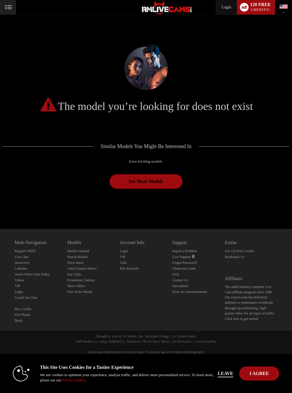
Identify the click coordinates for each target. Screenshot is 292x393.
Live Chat (22, 257)
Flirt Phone (22, 315)
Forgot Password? (184, 263)
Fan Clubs (74, 274)
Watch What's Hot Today (32, 274)
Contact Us (180, 280)
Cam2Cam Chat (26, 298)
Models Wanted (78, 251)
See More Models (146, 181)
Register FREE (25, 251)
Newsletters (180, 286)
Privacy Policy (73, 380)
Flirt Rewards (129, 268)
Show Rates (75, 263)
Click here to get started (241, 319)
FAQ (175, 274)
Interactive (22, 263)
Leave (225, 373)
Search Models (77, 257)
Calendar (21, 268)
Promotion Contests (81, 280)
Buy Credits (23, 309)
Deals (18, 321)
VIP (17, 286)
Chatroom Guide (184, 268)
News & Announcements (189, 292)
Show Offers (76, 286)
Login (226, 7)
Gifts (123, 263)
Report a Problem (184, 251)
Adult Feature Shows (81, 268)
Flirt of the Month (79, 292)
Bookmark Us (234, 257)
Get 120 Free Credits (239, 251)
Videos (19, 280)
